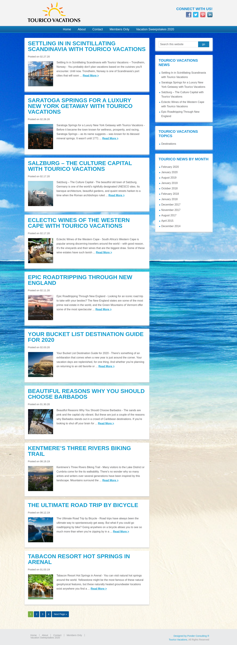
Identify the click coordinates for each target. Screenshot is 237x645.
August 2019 (169, 177)
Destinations (168, 143)
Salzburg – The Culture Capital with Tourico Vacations (80, 166)
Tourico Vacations (70, 13)
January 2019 (169, 183)
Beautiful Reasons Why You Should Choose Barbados (86, 394)
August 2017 (169, 215)
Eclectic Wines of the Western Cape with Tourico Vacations (79, 223)
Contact (57, 635)
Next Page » (60, 614)
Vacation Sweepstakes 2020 (45, 637)
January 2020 (169, 172)
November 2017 (171, 210)
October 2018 (169, 188)
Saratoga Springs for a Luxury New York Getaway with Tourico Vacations (80, 106)
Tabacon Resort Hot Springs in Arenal (79, 559)
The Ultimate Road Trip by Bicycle (83, 505)
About (45, 635)
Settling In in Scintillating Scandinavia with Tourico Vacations (87, 46)
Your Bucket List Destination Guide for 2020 (86, 337)
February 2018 (170, 193)
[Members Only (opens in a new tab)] (119, 29)
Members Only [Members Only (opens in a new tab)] (74, 635)
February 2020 (170, 166)
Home (33, 635)
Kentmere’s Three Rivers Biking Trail (79, 451)
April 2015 (167, 220)
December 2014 (171, 226)
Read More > (91, 75)
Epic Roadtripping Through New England (80, 280)
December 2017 (171, 204)
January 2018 (169, 199)
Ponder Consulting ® (198, 636)
